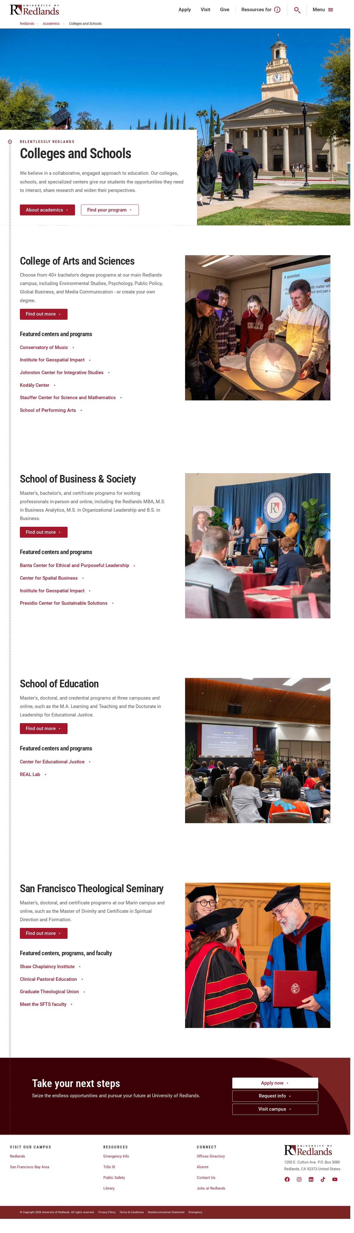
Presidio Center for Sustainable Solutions (67, 603)
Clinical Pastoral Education (52, 979)
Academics (54, 24)
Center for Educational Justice (56, 762)
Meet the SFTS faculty (47, 1004)
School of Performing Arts (51, 410)
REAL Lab (33, 774)
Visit (205, 9)
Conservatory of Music (47, 347)
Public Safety (114, 1177)
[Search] (297, 9)
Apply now (275, 1083)
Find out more (44, 314)
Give (224, 9)
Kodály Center (38, 385)
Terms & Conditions (131, 1212)
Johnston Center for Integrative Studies (65, 372)
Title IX (109, 1167)
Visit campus (275, 1109)
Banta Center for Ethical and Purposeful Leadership (78, 565)
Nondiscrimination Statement (166, 1212)
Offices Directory (211, 1156)
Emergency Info (116, 1156)
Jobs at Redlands (211, 1188)
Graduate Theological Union (53, 991)
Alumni (202, 1167)
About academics (47, 210)
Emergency (195, 1212)
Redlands (29, 24)
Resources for (261, 9)
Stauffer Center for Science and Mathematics (71, 397)
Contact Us (206, 1177)
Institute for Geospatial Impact (56, 360)
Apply (185, 9)
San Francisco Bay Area (29, 1167)
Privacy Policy (107, 1212)
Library (109, 1188)
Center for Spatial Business (52, 578)
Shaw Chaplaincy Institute (51, 966)
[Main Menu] (323, 9)
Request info (275, 1096)
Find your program (110, 210)
